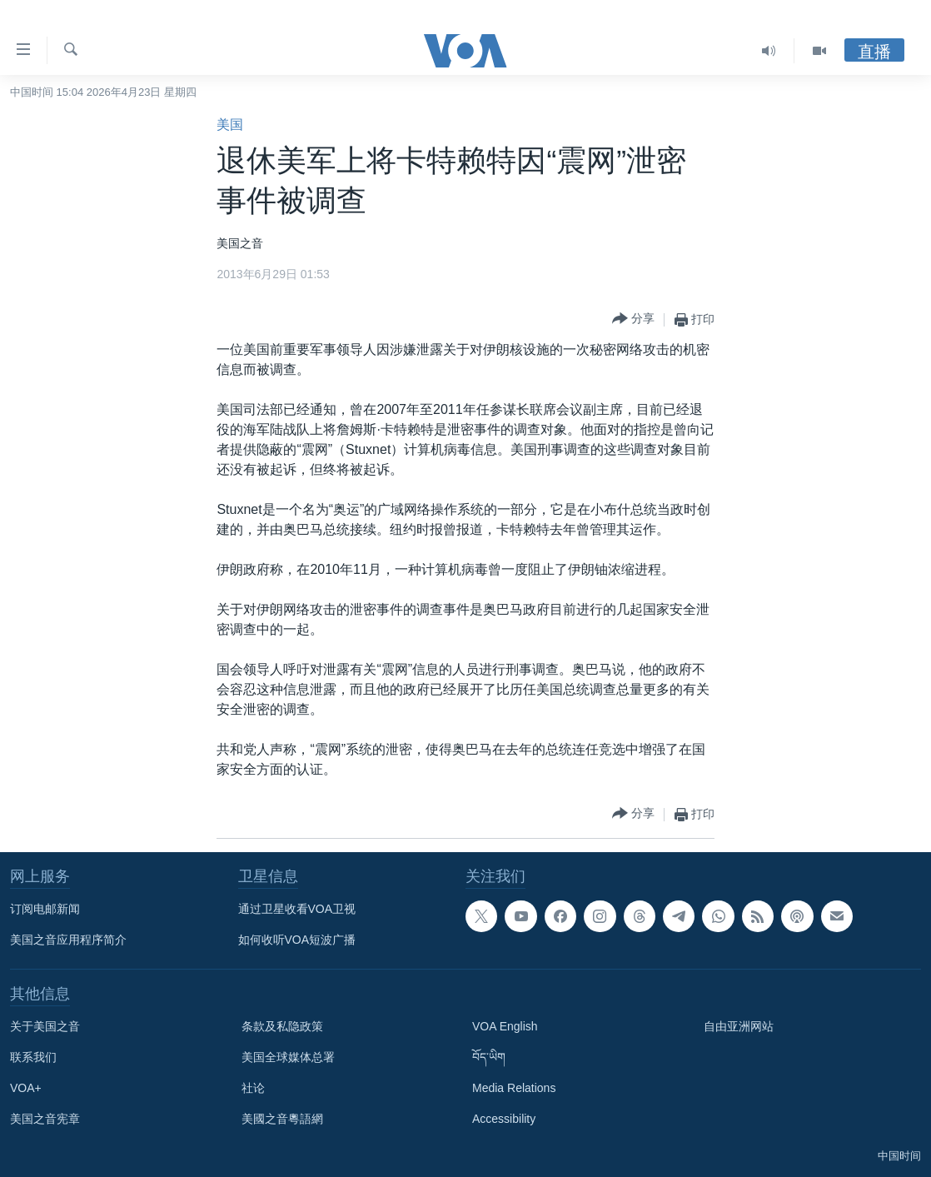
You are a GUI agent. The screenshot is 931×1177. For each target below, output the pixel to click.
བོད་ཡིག (488, 1057)
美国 (230, 124)
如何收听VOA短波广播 (297, 939)
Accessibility (503, 1118)
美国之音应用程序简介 (68, 939)
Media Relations (513, 1088)
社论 (253, 1088)
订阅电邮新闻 (45, 908)
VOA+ (26, 1088)
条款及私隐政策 (282, 1026)
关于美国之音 (45, 1026)
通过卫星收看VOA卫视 (297, 908)
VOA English (505, 1026)
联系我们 (33, 1057)
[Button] (633, 319)
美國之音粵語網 (282, 1118)
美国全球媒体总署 (288, 1057)
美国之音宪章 (45, 1118)
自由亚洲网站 (739, 1026)
